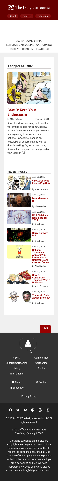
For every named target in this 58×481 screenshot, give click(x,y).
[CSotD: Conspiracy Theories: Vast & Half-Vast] (19, 277)
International (40, 49)
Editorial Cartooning (20, 44)
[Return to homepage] (29, 347)
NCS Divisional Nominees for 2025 (40, 218)
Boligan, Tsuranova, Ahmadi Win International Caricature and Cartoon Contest (41, 256)
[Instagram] (47, 410)
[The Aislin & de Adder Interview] (19, 297)
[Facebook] (10, 410)
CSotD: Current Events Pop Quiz (41, 182)
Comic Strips (34, 40)
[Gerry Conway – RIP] (19, 235)
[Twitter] (18, 410)
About (12, 16)
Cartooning (44, 44)
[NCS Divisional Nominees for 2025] (19, 217)
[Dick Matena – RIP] (19, 200)
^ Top (45, 328)
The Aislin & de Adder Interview (41, 296)
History (14, 49)
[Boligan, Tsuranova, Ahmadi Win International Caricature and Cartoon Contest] (19, 252)
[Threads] (40, 410)
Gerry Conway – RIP (41, 234)
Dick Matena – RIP (40, 199)
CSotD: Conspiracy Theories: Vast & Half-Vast (41, 279)
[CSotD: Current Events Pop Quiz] (19, 183)
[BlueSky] (25, 410)
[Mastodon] (33, 410)
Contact (26, 16)
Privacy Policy (29, 396)
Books (25, 49)
